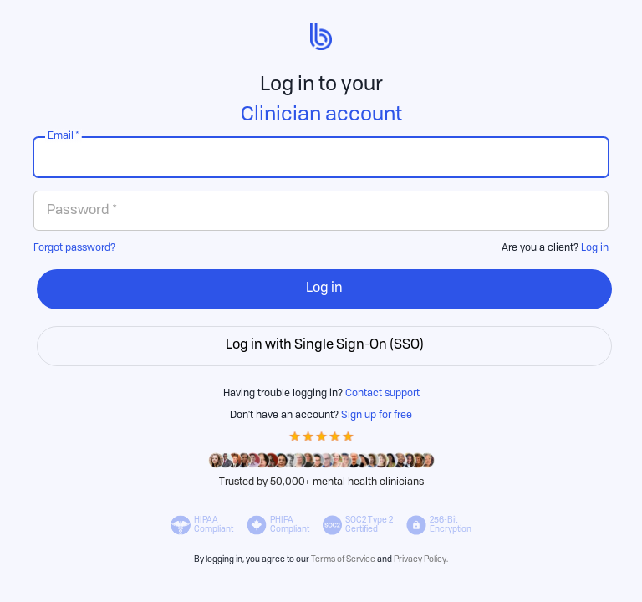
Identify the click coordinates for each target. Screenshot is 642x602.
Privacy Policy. (421, 559)
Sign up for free (376, 416)
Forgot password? (74, 248)
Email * (63, 136)
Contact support (382, 394)
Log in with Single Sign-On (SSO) (325, 345)
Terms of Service (343, 559)
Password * (82, 210)
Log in (595, 248)
